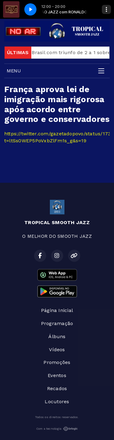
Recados (57, 388)
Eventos (57, 375)
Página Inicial (57, 310)
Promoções (56, 362)
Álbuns (56, 336)
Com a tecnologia (57, 429)
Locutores (57, 401)
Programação (57, 323)
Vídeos (57, 349)
